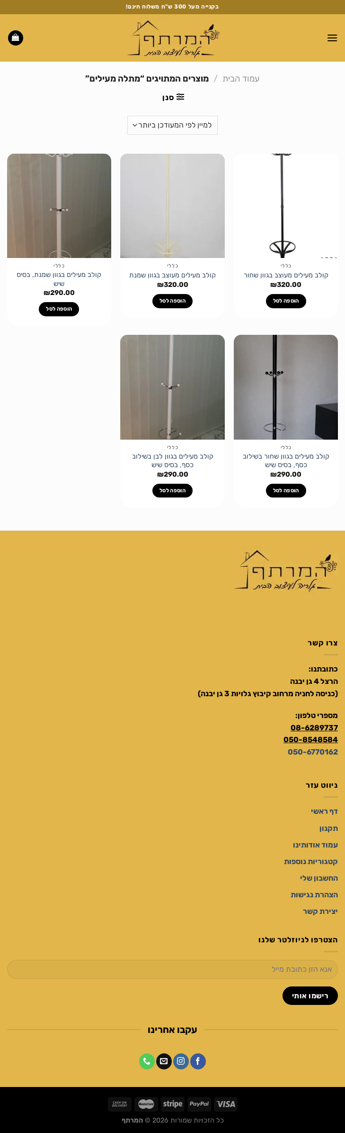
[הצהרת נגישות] (314, 894)
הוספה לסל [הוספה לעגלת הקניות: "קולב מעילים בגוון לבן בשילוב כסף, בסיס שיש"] (172, 490)
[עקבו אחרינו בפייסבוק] (198, 1061)
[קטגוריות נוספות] (311, 861)
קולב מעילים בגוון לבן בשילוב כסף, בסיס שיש (172, 461)
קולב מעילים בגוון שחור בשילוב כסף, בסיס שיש (286, 461)
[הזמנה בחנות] (172, 125)
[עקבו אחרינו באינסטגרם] (181, 1061)
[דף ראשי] (324, 811)
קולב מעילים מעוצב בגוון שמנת (172, 275)
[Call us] (147, 1061)
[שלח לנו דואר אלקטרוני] (164, 1061)
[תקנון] (328, 828)
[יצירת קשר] (320, 911)
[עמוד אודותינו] (315, 844)
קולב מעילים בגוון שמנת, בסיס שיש (59, 279)
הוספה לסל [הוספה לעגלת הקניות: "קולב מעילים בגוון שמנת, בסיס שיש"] (59, 308)
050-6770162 (313, 751)
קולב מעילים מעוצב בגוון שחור (286, 275)
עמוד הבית (241, 79)
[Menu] (332, 37)
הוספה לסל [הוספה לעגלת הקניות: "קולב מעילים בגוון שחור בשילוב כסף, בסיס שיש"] (286, 490)
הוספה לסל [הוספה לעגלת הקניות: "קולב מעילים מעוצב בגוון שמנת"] (172, 300)
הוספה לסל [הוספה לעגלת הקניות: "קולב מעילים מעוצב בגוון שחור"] (286, 300)
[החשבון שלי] (319, 878)
